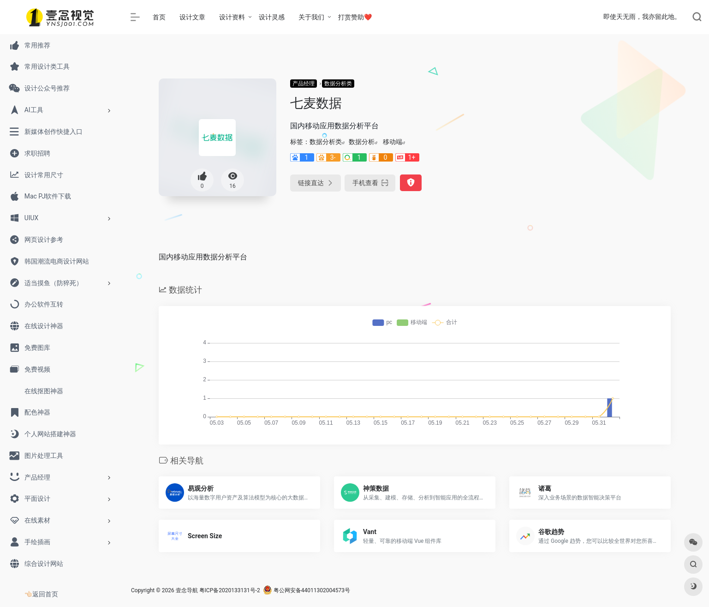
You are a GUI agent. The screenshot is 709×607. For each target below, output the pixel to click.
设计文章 (192, 17)
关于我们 (311, 17)
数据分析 (362, 141)
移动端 (392, 141)
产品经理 (303, 83)
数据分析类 (338, 83)
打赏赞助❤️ (355, 17)
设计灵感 (272, 17)
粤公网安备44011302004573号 (306, 590)
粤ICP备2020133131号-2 (229, 590)
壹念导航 (187, 590)
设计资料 (232, 17)
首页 (159, 17)
